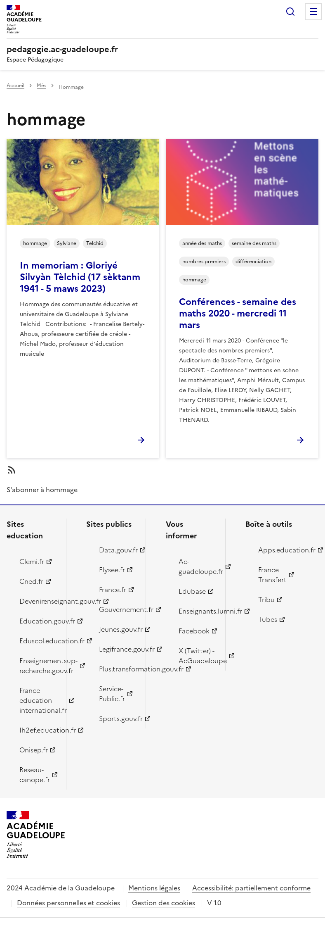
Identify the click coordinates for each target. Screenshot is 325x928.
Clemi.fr (31, 561)
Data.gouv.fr (117, 550)
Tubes (267, 619)
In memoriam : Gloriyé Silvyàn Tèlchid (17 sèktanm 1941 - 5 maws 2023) (80, 277)
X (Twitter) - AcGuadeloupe (197, 656)
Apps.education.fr (276, 550)
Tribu (266, 599)
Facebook (194, 631)
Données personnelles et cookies (68, 903)
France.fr (112, 590)
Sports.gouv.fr (117, 718)
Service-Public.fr (112, 694)
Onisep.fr (33, 750)
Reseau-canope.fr (34, 775)
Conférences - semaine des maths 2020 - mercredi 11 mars (237, 313)
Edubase (192, 591)
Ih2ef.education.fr (38, 730)
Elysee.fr (112, 570)
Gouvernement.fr (117, 609)
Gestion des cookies (163, 903)
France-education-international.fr (38, 700)
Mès (41, 85)
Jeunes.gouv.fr (117, 629)
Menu (313, 11)
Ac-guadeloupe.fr (197, 566)
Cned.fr (31, 581)
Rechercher (290, 11)
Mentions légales (154, 888)
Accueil (15, 85)
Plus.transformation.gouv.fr (117, 669)
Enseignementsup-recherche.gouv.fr (38, 666)
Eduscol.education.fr (38, 641)
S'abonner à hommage (42, 490)
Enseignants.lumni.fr (197, 611)
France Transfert (272, 575)
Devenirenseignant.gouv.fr (38, 601)
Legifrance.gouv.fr (117, 649)
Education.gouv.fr (38, 621)
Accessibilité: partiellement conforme (251, 888)
